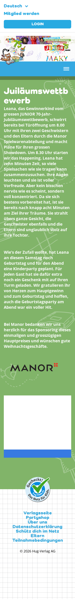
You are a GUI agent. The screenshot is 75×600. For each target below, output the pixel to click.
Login (38, 24)
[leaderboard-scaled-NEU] (37, 42)
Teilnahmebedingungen (37, 540)
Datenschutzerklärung (37, 527)
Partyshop (37, 518)
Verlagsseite (37, 513)
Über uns (37, 522)
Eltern (37, 536)
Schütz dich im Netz (37, 531)
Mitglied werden (21, 14)
